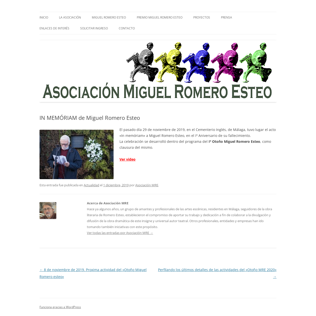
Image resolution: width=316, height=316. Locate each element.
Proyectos (201, 17)
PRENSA (226, 17)
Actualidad (91, 185)
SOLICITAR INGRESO (94, 28)
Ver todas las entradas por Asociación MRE (120, 233)
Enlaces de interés (54, 28)
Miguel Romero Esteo (109, 17)
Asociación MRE (146, 185)
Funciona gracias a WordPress (60, 307)
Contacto (127, 28)
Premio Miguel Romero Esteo (159, 17)
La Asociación (70, 17)
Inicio (44, 17)
